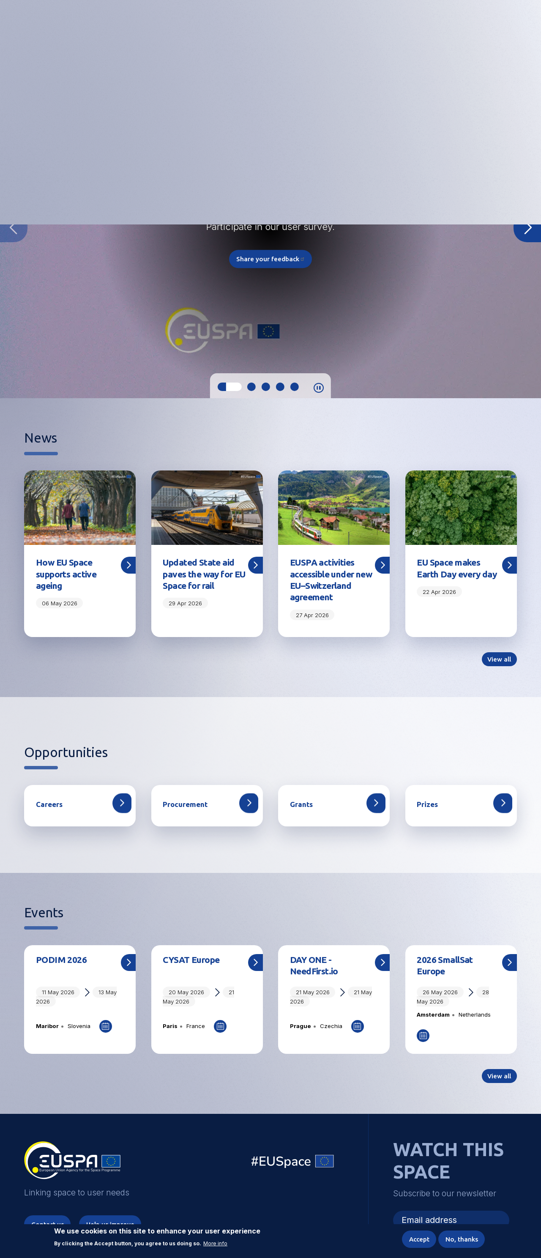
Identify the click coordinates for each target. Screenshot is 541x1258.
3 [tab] (265, 387)
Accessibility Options (446, 27)
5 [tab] (294, 387)
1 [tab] (229, 387)
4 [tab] (280, 387)
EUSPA (72, 1179)
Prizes (427, 819)
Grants (300, 819)
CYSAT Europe (194, 975)
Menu (512, 27)
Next (527, 227)
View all (498, 673)
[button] (490, 27)
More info (215, 1243)
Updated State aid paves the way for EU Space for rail (201, 575)
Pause (319, 388)
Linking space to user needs (380, 28)
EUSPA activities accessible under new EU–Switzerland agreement (324, 587)
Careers (49, 819)
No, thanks (460, 1238)
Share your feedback (270, 259)
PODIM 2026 (61, 975)
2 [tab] (251, 387)
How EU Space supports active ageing (68, 575)
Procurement (184, 819)
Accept (415, 1238)
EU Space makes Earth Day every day (450, 575)
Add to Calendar (105, 1042)
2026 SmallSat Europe (446, 981)
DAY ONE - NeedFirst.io (316, 981)
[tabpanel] (270, 227)
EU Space (293, 1179)
